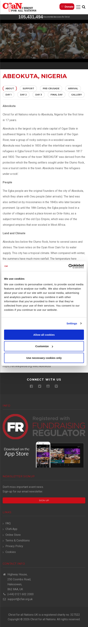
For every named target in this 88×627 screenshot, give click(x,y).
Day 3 (38, 94)
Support (28, 88)
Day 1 (8, 94)
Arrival (73, 88)
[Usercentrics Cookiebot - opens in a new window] (68, 266)
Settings (72, 323)
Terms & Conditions (17, 540)
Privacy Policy (14, 546)
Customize (44, 346)
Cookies (10, 552)
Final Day (57, 94)
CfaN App (11, 529)
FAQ (8, 523)
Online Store (13, 534)
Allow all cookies (44, 334)
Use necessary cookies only (44, 357)
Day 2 (23, 94)
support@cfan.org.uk (18, 599)
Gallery (76, 94)
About (11, 88)
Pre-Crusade (51, 88)
